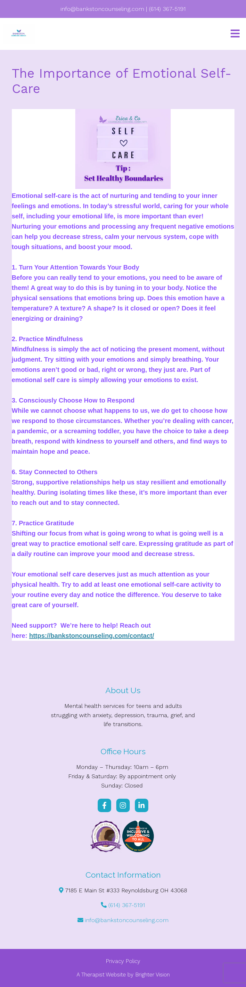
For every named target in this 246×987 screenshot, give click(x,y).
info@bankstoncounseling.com (126, 920)
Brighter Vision (152, 974)
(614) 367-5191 (126, 905)
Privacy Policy (123, 961)
